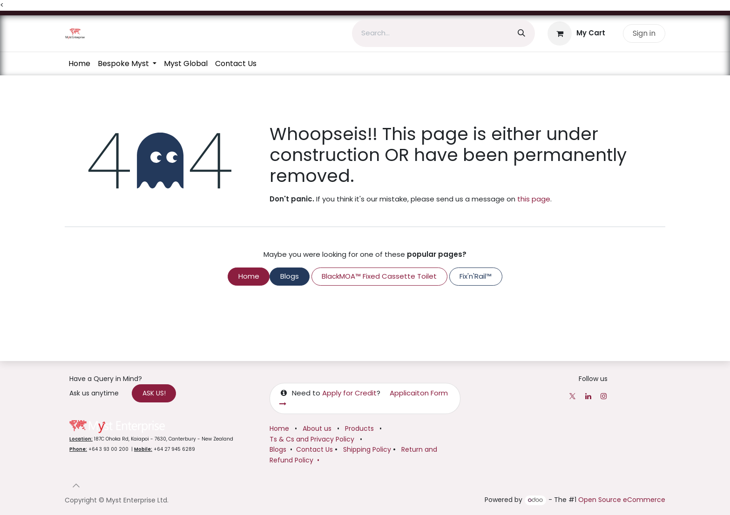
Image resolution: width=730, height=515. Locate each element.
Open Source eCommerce (621, 500)
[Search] (521, 33)
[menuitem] (79, 63)
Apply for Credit (349, 393)
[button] (76, 486)
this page (533, 199)
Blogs (289, 276)
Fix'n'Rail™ (476, 276)
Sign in (644, 33)
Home (248, 276)
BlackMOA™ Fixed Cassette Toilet (379, 276)
